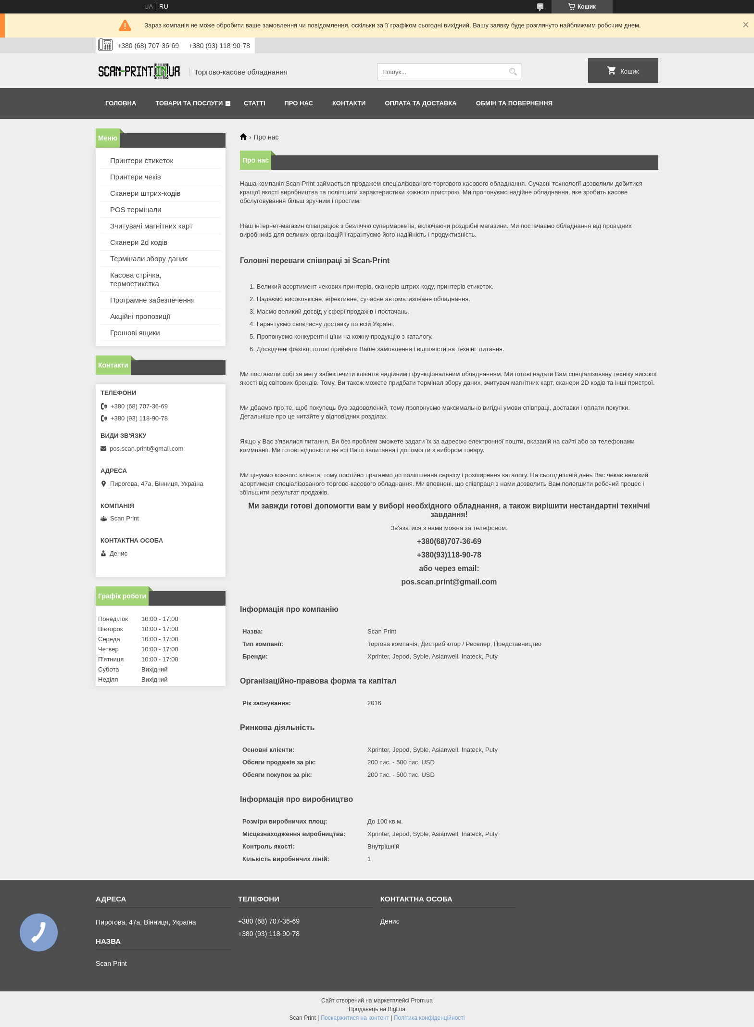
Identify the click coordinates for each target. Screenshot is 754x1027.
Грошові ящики (135, 333)
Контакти (349, 103)
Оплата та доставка (420, 103)
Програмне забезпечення (152, 300)
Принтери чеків (135, 177)
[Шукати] (512, 71)
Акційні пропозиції (140, 316)
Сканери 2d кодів (138, 242)
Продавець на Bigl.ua (377, 1009)
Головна (120, 103)
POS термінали (136, 209)
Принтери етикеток (141, 160)
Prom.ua (422, 1000)
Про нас (299, 103)
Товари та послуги (189, 103)
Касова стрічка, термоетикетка (136, 279)
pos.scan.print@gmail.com (146, 448)
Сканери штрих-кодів (145, 193)
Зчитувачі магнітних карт (151, 226)
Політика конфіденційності (429, 1017)
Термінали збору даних (149, 258)
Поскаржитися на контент (355, 1017)
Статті (254, 103)
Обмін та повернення (514, 103)
